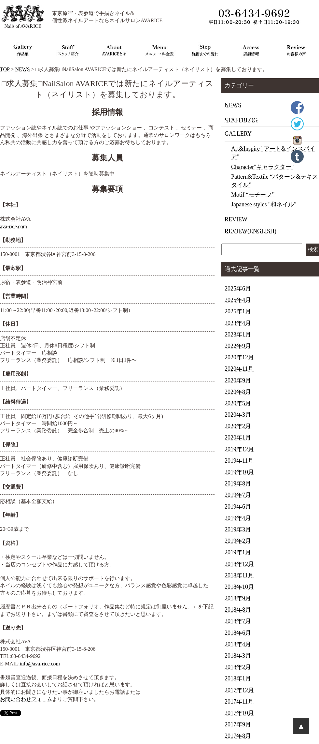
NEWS (22, 69)
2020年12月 (239, 357)
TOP (4, 69)
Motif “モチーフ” (252, 194)
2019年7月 (238, 495)
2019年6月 (238, 506)
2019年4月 (238, 518)
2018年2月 (238, 667)
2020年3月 (238, 414)
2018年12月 (239, 564)
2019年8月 (238, 483)
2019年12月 (239, 449)
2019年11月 (239, 460)
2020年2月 (238, 426)
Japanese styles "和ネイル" (264, 204)
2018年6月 (238, 633)
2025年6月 (238, 288)
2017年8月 (238, 736)
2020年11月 (239, 368)
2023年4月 (238, 323)
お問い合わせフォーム (26, 699)
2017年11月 (239, 701)
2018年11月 (239, 575)
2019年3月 (238, 529)
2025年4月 (238, 300)
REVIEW (236, 219)
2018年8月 (238, 609)
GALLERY (238, 133)
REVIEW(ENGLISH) (250, 231)
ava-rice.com (13, 226)
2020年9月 (238, 380)
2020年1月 (238, 437)
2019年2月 (238, 541)
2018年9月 (238, 598)
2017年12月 (239, 690)
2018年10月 (239, 587)
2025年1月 (238, 311)
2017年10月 (239, 713)
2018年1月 (238, 678)
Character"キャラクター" (262, 167)
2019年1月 (238, 552)
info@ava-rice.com (40, 663)
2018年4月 (238, 644)
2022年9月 (238, 346)
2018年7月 (238, 621)
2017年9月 (238, 724)
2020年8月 (238, 392)
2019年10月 (239, 472)
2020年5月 (238, 403)
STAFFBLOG (241, 120)
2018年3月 (238, 655)
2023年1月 (238, 334)
